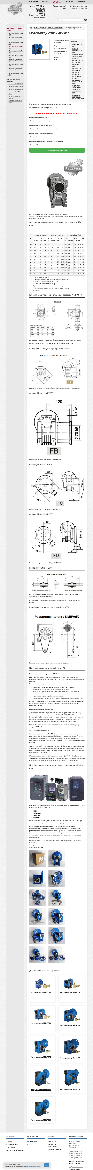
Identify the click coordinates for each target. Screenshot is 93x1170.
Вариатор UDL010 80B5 (16, 89)
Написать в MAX (37, 15)
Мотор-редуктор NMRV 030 (70, 992)
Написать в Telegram (39, 12)
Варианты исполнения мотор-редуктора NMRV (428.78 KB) (77, 79)
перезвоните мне (39, 17)
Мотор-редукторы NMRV (55, 28)
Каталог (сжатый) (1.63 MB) (77, 50)
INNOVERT (36, 817)
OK (46, 1165)
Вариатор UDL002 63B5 (16, 84)
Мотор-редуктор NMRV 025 (41, 992)
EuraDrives (36, 815)
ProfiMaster (36, 813)
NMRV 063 (38, 727)
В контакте (33, 1141)
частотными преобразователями (40, 758)
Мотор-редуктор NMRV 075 (41, 1057)
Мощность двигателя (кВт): (38, 117)
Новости (45, 2)
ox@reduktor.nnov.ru (36, 847)
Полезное (69, 2)
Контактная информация (14, 1150)
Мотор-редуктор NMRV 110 (41, 1090)
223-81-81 (37, 6)
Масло (76, 738)
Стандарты (52, 1141)
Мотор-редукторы (57, 2)
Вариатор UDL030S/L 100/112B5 (15, 97)
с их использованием (33, 1166)
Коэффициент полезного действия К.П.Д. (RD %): (46, 141)
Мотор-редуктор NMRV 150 (41, 1120)
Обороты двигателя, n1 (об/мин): (40, 125)
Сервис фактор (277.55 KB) (77, 61)
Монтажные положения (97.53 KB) (76, 70)
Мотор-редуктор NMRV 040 (41, 1023)
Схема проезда (11, 1147)
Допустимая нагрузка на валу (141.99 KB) (78, 96)
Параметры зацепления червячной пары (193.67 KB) (76, 89)
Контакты (81, 2)
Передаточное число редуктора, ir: (41, 133)
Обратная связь (74, 1169)
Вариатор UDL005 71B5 (16, 86)
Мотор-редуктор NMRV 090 (70, 1058)
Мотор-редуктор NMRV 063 (70, 1025)
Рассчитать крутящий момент (57, 150)
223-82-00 (40, 8)
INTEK (35, 811)
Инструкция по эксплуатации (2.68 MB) (77, 56)
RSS (31, 1144)
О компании (33, 2)
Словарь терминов (54, 1149)
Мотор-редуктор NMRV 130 (70, 1089)
